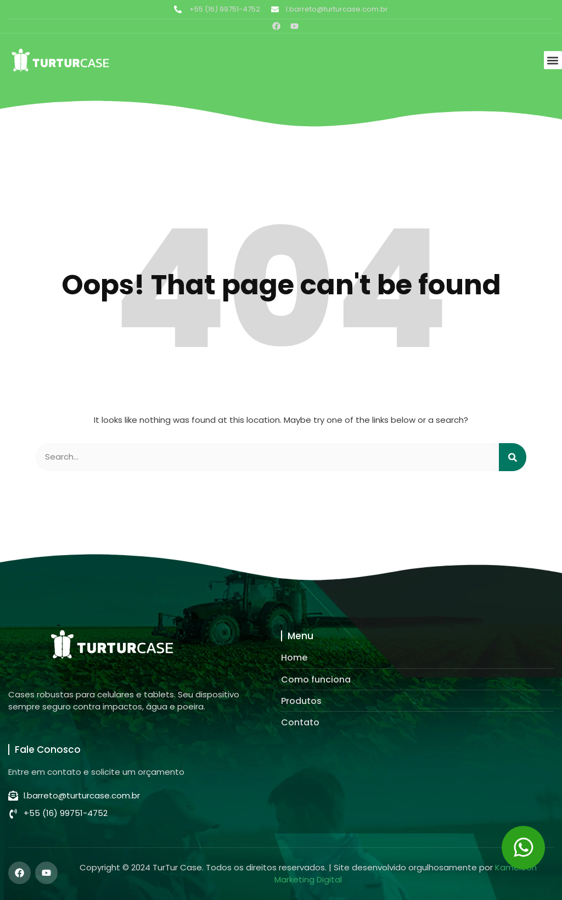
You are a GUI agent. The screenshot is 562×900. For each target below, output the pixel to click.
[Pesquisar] (512, 457)
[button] (553, 60)
